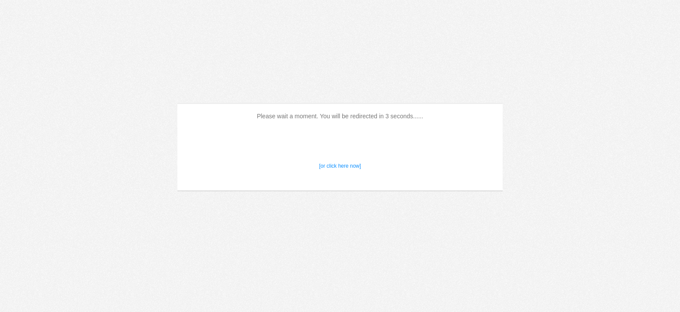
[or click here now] (340, 166)
